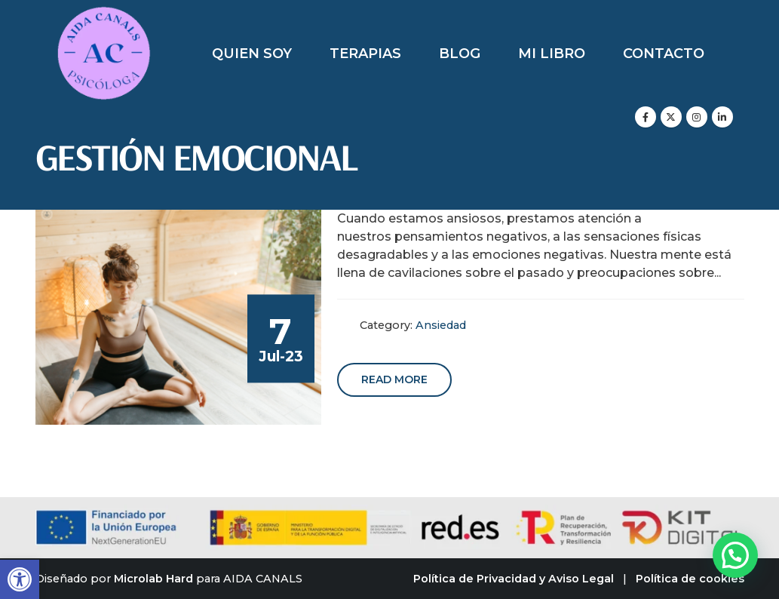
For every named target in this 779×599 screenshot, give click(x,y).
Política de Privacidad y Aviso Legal (513, 578)
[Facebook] (645, 116)
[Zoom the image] (104, 15)
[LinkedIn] (722, 116)
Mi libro (551, 53)
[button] (19, 579)
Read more (394, 379)
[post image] (178, 317)
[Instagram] (696, 116)
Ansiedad (441, 325)
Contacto (663, 53)
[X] (671, 116)
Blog (459, 53)
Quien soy (252, 53)
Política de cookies (690, 578)
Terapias (365, 53)
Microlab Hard (153, 578)
